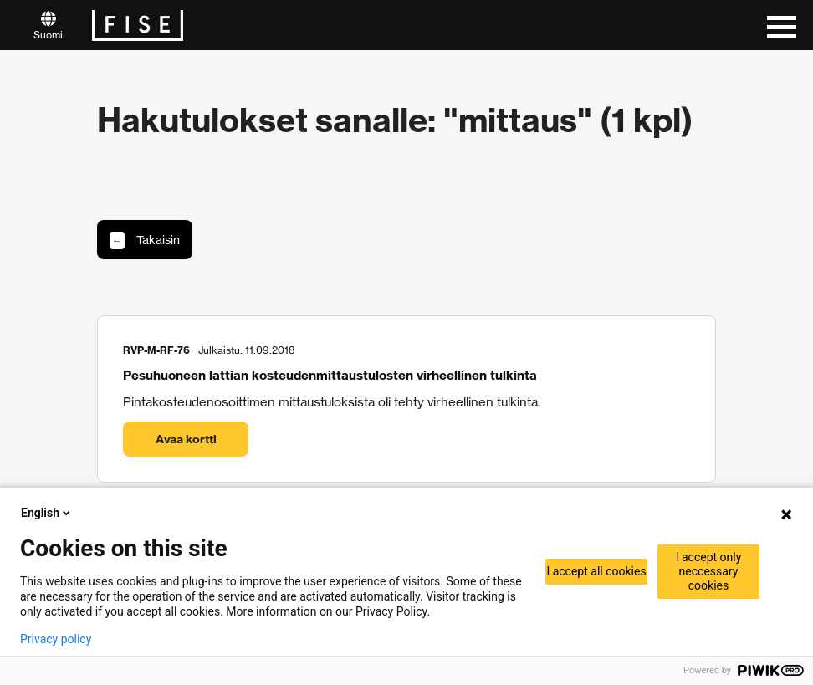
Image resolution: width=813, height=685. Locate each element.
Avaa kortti (186, 439)
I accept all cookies (596, 571)
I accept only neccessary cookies (709, 571)
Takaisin (145, 240)
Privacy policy (55, 639)
